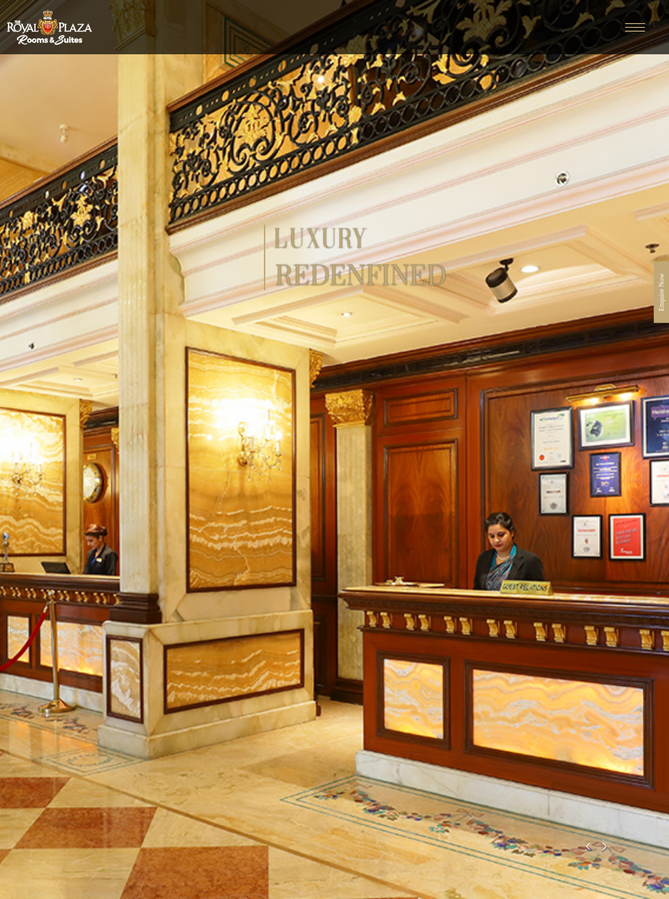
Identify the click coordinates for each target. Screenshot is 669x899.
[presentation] (588, 846)
